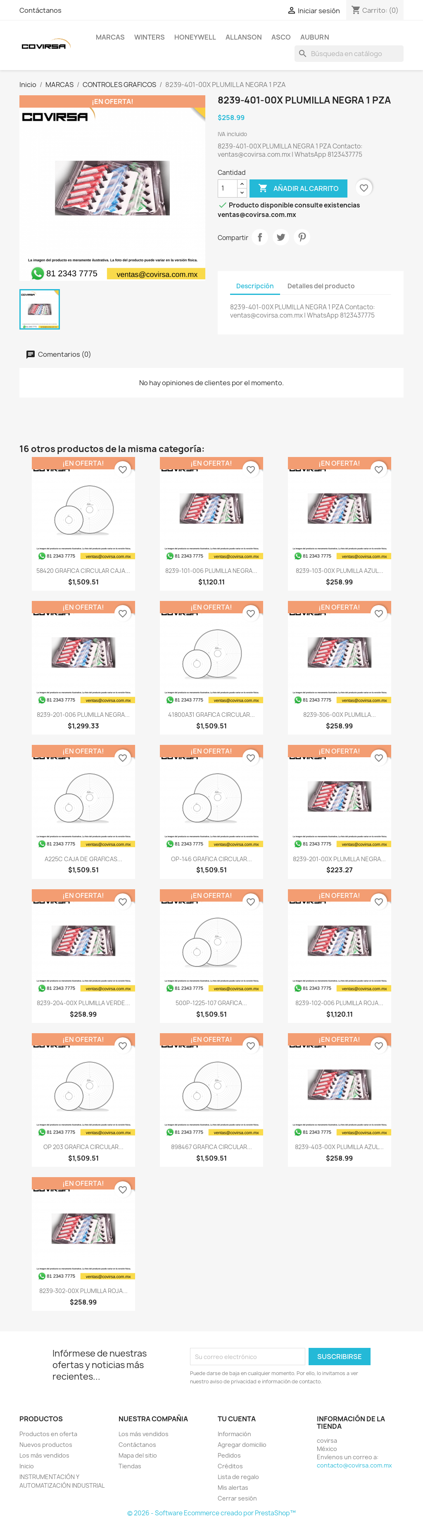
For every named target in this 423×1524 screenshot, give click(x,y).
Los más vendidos (44, 1455)
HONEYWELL (195, 37)
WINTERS (149, 37)
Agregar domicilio (242, 1445)
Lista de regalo (238, 1477)
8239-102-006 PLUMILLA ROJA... (339, 1003)
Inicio (26, 1466)
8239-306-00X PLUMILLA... (339, 714)
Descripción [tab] (255, 286)
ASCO (281, 37)
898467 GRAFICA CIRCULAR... (211, 1147)
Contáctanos (40, 10)
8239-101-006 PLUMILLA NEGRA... (211, 571)
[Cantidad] (228, 188)
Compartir (260, 237)
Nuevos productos (45, 1445)
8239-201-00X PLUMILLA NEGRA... (339, 859)
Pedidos (229, 1455)
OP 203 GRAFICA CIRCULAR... (83, 1147)
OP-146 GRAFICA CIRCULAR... (211, 859)
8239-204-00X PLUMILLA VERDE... (83, 1003)
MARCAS (110, 37)
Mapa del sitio (138, 1455)
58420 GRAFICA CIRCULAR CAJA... (83, 571)
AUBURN (314, 37)
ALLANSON (244, 37)
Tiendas (130, 1466)
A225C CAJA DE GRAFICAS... (83, 859)
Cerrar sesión (237, 1498)
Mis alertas (233, 1487)
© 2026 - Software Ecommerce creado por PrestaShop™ (211, 1513)
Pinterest (302, 237)
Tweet (281, 237)
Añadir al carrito (298, 188)
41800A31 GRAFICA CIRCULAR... (211, 714)
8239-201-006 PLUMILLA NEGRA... (83, 714)
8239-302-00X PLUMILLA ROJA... (83, 1291)
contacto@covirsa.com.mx (354, 1465)
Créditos (230, 1466)
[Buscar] (349, 53)
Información (234, 1434)
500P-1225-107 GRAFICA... (211, 1003)
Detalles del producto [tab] (321, 286)
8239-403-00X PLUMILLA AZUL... (339, 1147)
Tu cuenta (237, 1418)
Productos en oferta (48, 1434)
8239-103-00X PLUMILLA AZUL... (339, 571)
